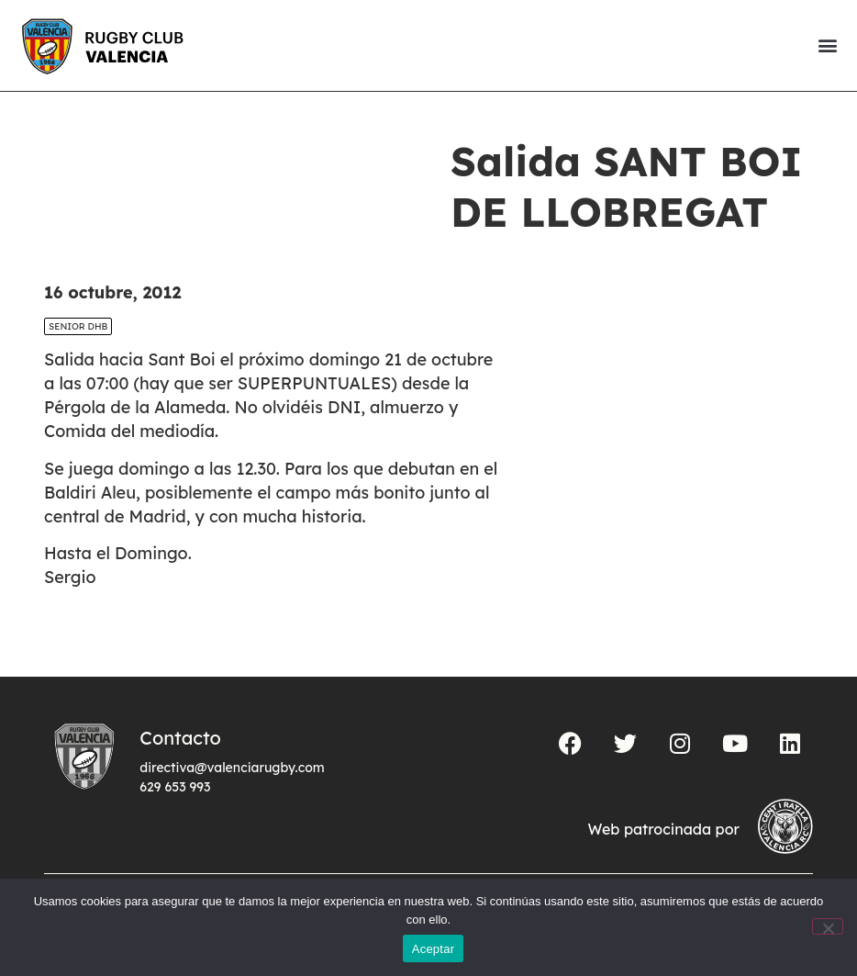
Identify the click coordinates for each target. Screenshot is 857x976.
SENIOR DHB (78, 326)
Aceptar (433, 949)
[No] (827, 926)
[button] (827, 45)
